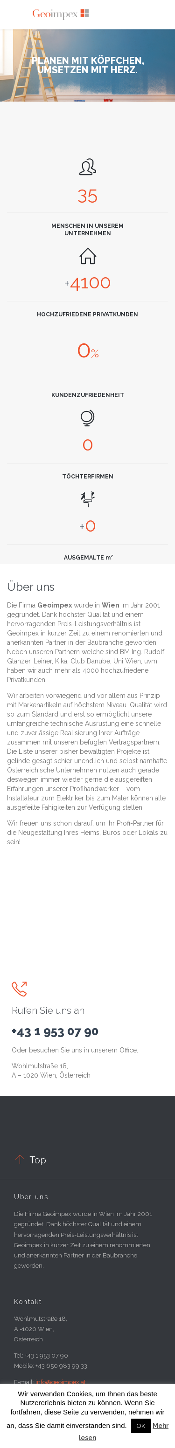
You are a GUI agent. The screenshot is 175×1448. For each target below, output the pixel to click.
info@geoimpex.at (60, 1382)
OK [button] (141, 1425)
